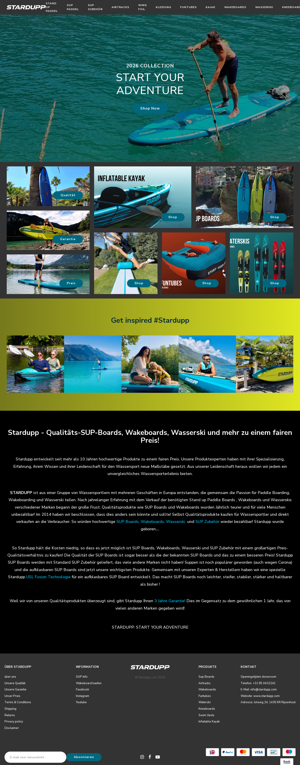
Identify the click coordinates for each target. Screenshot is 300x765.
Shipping (10, 709)
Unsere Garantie (15, 690)
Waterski (205, 702)
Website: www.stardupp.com (260, 696)
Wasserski (264, 7)
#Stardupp (171, 320)
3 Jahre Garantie (169, 601)
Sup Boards (206, 677)
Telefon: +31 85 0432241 (258, 683)
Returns (9, 715)
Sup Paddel (73, 7)
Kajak (210, 7)
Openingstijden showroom (258, 677)
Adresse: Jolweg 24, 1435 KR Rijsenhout (268, 702)
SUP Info (82, 677)
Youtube (81, 702)
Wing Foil (142, 7)
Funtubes (188, 7)
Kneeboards (207, 709)
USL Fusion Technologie (48, 577)
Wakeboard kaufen (88, 683)
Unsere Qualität (14, 683)
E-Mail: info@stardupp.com (259, 690)
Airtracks (120, 7)
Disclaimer (11, 728)
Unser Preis (12, 696)
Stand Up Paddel (52, 7)
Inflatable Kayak (209, 722)
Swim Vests (206, 715)
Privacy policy (13, 722)
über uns (10, 677)
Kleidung (163, 7)
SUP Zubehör (95, 7)
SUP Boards (128, 521)
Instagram (82, 696)
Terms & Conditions (17, 702)
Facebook (82, 690)
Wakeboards (235, 7)
